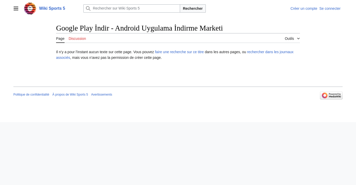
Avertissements (101, 94)
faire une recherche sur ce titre (179, 52)
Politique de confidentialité (31, 94)
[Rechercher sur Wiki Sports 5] (131, 8)
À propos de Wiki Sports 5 (70, 94)
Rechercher (193, 8)
